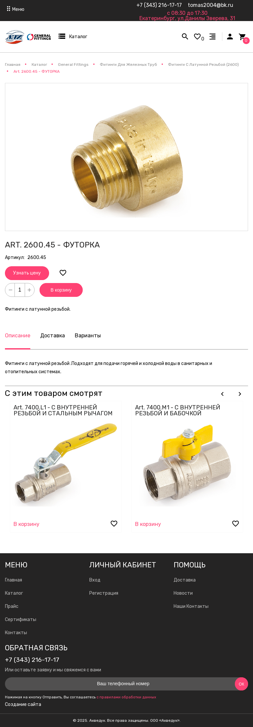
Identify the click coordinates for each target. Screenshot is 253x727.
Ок (241, 684)
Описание (17, 335)
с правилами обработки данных (126, 697)
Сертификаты (20, 619)
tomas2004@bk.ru (210, 5)
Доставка (52, 335)
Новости (183, 593)
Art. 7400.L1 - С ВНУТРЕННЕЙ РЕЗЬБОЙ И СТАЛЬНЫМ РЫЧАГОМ (63, 410)
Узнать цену (27, 273)
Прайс (11, 606)
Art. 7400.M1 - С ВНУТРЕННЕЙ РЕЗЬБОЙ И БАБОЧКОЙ (177, 410)
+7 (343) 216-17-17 (159, 5)
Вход (94, 580)
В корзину (61, 290)
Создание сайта (23, 704)
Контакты (16, 633)
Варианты (88, 335)
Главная (13, 580)
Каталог (14, 593)
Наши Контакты (191, 606)
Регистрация (103, 593)
